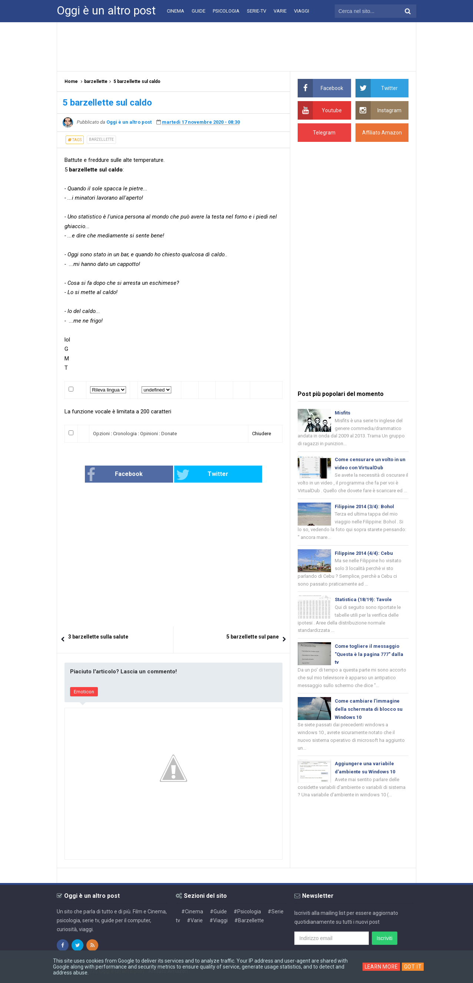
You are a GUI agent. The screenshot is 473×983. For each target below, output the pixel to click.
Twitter (198, 474)
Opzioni (101, 433)
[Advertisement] (236, 46)
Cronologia (125, 433)
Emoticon (84, 691)
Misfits (342, 413)
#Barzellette (249, 920)
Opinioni (149, 433)
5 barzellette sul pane (252, 637)
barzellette (101, 139)
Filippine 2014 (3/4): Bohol (365, 507)
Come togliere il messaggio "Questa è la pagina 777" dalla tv (369, 656)
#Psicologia (247, 911)
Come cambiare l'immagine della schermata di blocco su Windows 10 (369, 711)
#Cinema (192, 911)
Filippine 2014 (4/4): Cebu (364, 554)
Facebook (127, 474)
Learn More (381, 967)
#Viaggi (218, 920)
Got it (414, 967)
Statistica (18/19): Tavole (363, 601)
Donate (169, 433)
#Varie (195, 920)
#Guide (218, 911)
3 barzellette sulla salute (98, 637)
